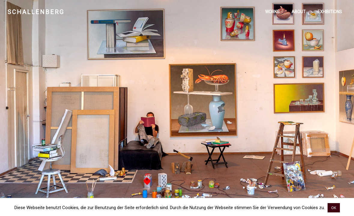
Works (272, 11)
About (299, 11)
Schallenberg (36, 12)
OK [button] (333, 208)
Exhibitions (330, 11)
